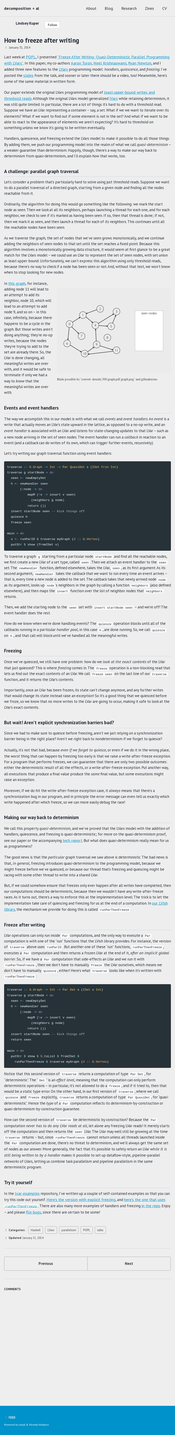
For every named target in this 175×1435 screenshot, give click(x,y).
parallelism (69, 1311)
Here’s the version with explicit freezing (98, 1280)
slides (59, 75)
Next (129, 1345)
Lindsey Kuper (28, 23)
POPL (33, 57)
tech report (109, 900)
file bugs (61, 1292)
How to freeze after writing (41, 40)
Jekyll (22, 1425)
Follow (55, 25)
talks (100, 1311)
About (91, 8)
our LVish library (61, 973)
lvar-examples (27, 1274)
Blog (109, 8)
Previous (46, 1345)
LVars (92, 69)
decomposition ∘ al (21, 8)
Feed (9, 1418)
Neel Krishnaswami (136, 63)
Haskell (36, 1311)
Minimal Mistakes (40, 1425)
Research (129, 8)
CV (164, 8)
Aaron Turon (107, 63)
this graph (17, 302)
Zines (149, 8)
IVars (120, 99)
